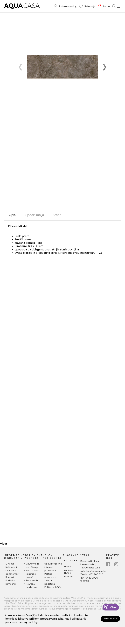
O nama (10, 563)
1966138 (84, 581)
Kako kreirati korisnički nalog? (32, 574)
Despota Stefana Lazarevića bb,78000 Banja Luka (90, 564)
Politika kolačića (52, 587)
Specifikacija (34, 215)
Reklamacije (32, 580)
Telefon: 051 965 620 (91, 574)
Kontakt (10, 577)
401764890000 (89, 577)
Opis (12, 215)
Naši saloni (11, 567)
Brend (57, 215)
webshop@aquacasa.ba (93, 571)
